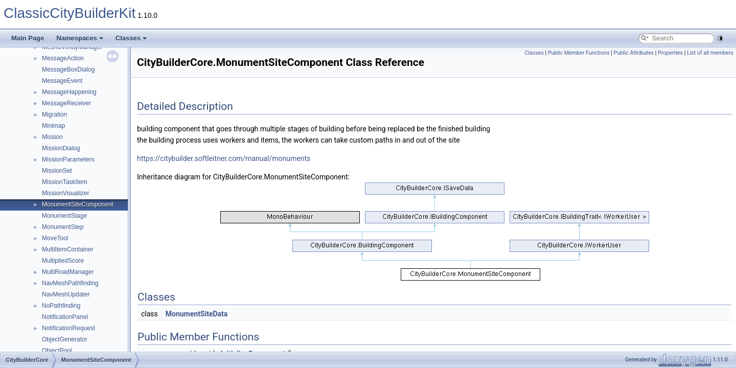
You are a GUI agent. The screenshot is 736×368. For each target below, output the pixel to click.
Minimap (53, 125)
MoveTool (55, 238)
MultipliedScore (63, 260)
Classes (131, 38)
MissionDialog (61, 148)
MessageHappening (69, 92)
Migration (54, 114)
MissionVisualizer (65, 193)
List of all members (710, 53)
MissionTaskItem (64, 182)
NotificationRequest (68, 328)
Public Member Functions (579, 53)
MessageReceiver (66, 103)
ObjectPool (57, 350)
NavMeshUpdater (65, 294)
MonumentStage (64, 215)
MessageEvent (62, 80)
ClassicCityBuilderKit (69, 13)
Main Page (27, 38)
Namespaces (79, 38)
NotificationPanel (65, 316)
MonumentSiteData (197, 314)
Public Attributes (634, 53)
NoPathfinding (61, 305)
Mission (52, 137)
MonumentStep (62, 227)
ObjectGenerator (64, 339)
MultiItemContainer (68, 249)
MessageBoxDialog (68, 69)
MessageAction (63, 58)
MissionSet (57, 170)
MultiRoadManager (68, 271)
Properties (670, 53)
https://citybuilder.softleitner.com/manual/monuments (223, 158)
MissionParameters (68, 159)
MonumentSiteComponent (77, 204)
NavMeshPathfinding (70, 283)
